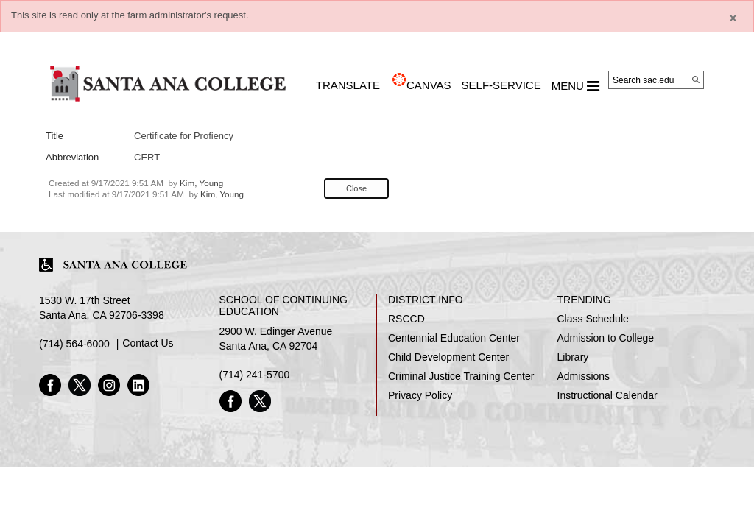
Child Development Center (448, 357)
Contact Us (147, 343)
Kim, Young (201, 183)
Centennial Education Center (454, 338)
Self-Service (501, 85)
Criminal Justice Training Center (461, 376)
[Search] (696, 79)
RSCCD (406, 319)
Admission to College (606, 338)
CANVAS (428, 85)
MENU (575, 86)
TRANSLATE (348, 85)
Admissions (583, 376)
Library (573, 357)
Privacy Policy (420, 395)
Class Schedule (593, 319)
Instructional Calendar (607, 395)
